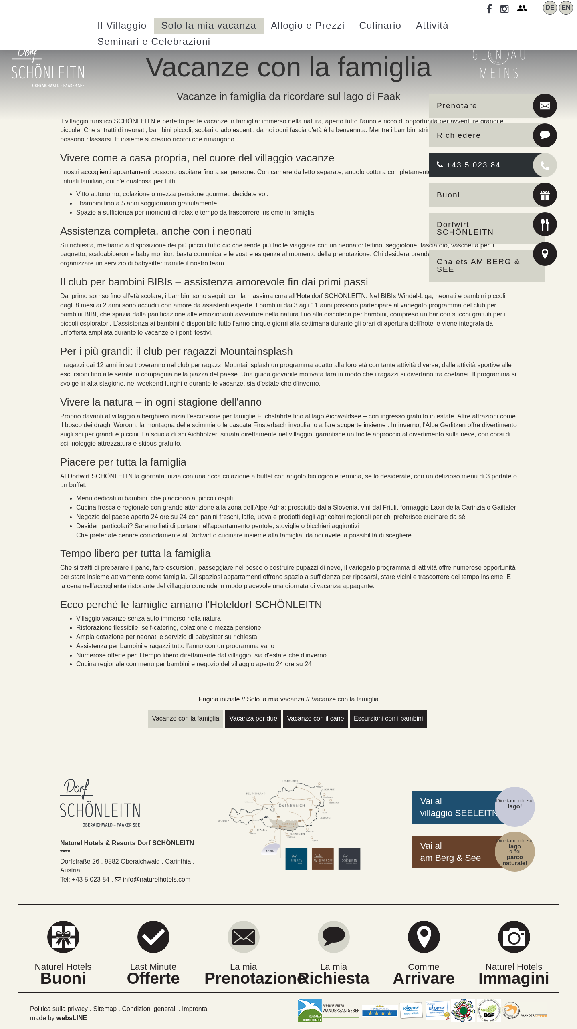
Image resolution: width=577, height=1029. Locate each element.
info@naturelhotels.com (153, 879)
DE (549, 7)
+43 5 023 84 (469, 165)
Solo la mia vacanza (275, 699)
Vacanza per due (253, 718)
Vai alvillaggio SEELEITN (459, 807)
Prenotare (457, 105)
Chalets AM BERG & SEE (479, 265)
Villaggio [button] (122, 25)
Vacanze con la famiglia (185, 718)
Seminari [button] (153, 41)
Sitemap (105, 1008)
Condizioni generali (149, 1008)
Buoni (448, 195)
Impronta (194, 1008)
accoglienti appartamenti (115, 172)
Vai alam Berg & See (450, 852)
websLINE (71, 1018)
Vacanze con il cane (315, 718)
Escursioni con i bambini (388, 718)
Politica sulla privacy (59, 1008)
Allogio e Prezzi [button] (308, 25)
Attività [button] (432, 25)
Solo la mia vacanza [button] (208, 25)
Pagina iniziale (219, 699)
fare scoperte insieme (355, 425)
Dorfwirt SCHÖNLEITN (465, 228)
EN (565, 7)
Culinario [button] (380, 25)
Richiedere (459, 135)
